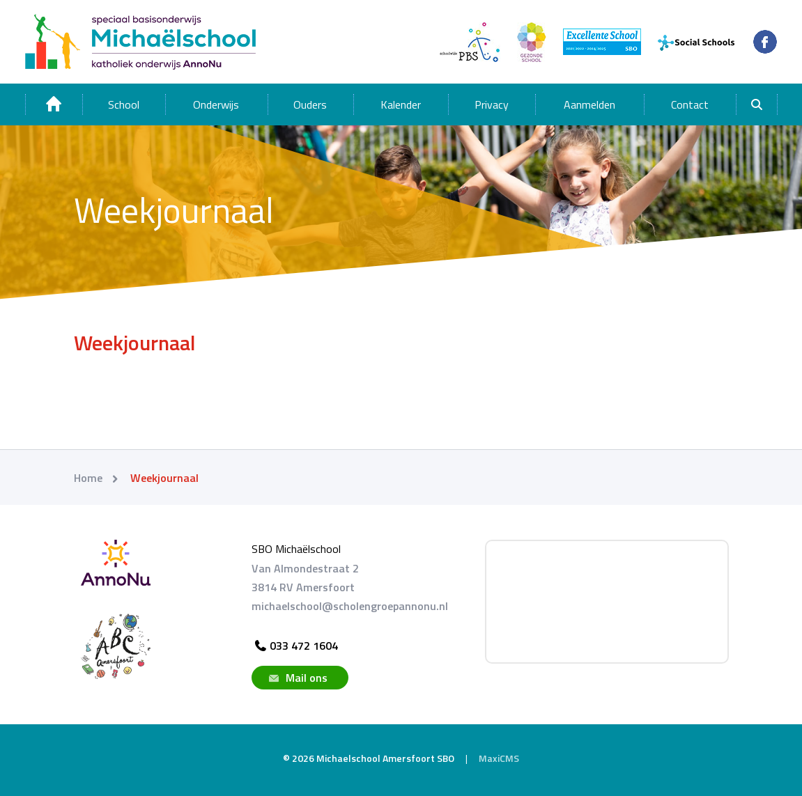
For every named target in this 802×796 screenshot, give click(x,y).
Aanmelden (589, 104)
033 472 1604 (295, 645)
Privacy (492, 104)
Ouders (310, 104)
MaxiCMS (499, 758)
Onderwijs (216, 104)
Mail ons (296, 677)
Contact (690, 104)
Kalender (400, 104)
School (123, 104)
